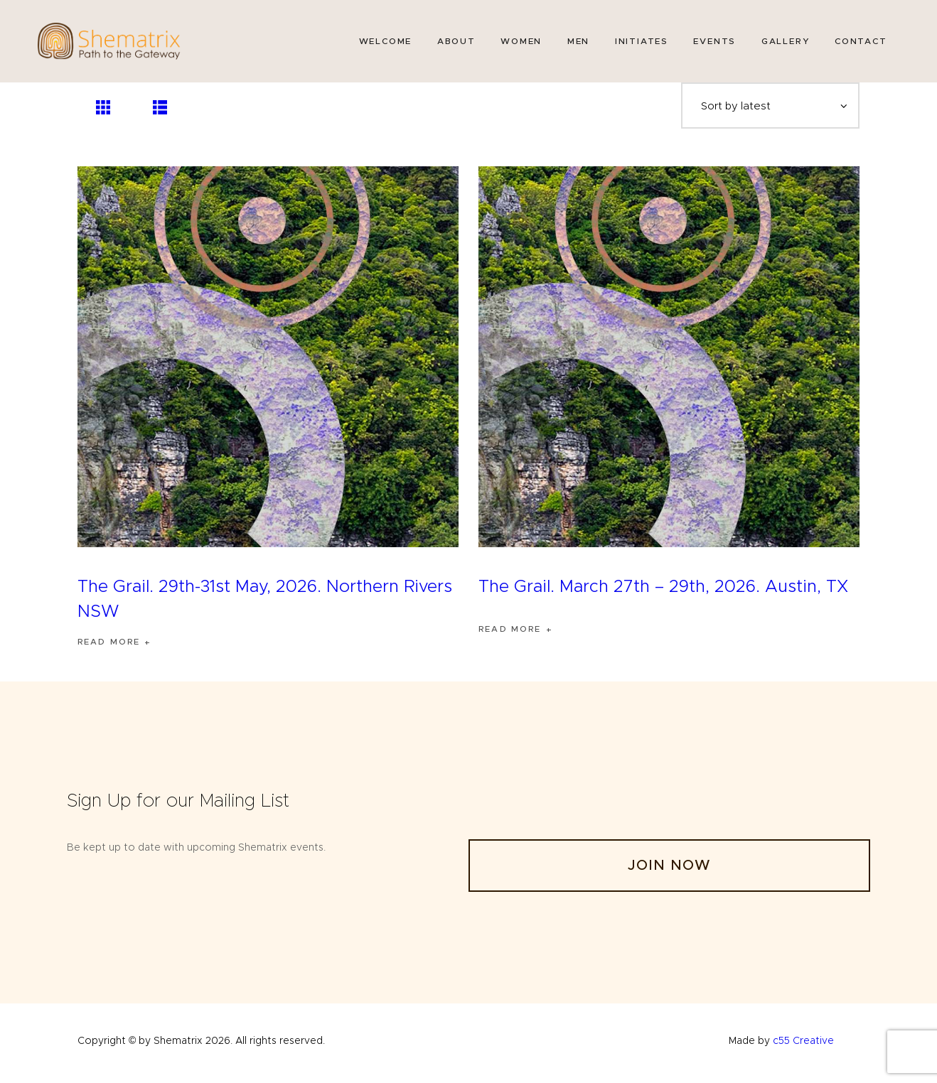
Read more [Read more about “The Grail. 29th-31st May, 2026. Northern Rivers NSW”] (110, 647)
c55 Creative (803, 1046)
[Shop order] (768, 108)
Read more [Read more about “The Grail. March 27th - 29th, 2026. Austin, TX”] (511, 635)
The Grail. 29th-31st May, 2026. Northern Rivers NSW (264, 604)
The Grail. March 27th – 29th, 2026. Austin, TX (663, 592)
